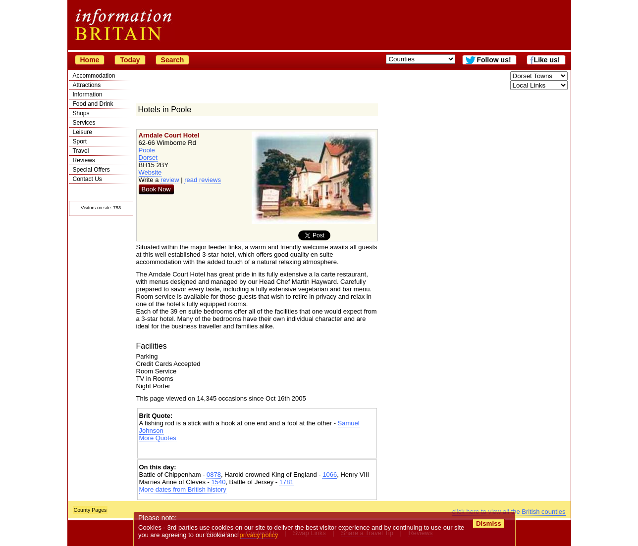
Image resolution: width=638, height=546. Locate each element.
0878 (214, 474)
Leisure (82, 132)
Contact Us (87, 179)
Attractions (87, 85)
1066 (329, 474)
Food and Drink (93, 103)
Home (90, 60)
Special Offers (91, 169)
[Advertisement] (257, 450)
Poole (147, 150)
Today (130, 60)
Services (84, 122)
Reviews (84, 160)
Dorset (148, 157)
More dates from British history (182, 489)
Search (172, 60)
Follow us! (494, 60)
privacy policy (259, 535)
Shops (81, 113)
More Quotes (157, 438)
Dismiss (488, 523)
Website (150, 172)
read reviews (202, 179)
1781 (286, 482)
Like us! (547, 60)
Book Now (156, 189)
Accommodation (94, 75)
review (169, 179)
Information (88, 94)
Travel (81, 150)
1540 (218, 482)
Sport (80, 141)
